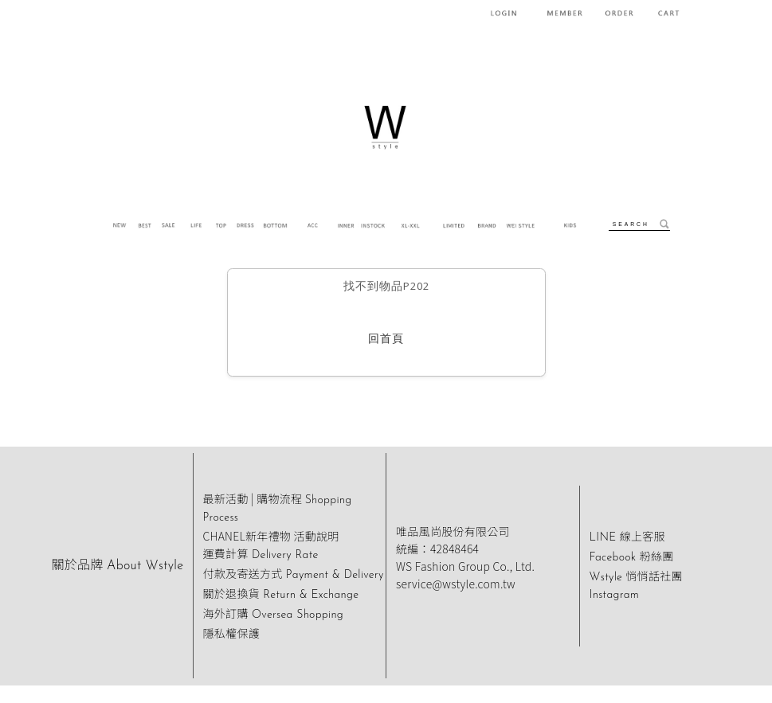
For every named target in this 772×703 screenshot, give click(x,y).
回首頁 (386, 340)
